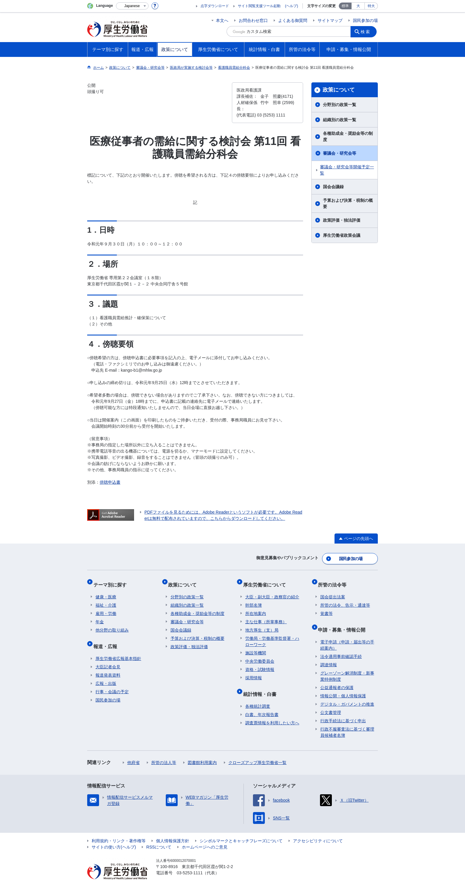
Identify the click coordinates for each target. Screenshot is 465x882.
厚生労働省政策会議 (341, 235)
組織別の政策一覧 (339, 119)
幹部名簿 (253, 598)
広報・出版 (105, 672)
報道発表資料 (107, 663)
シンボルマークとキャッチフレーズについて (241, 829)
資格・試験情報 (259, 662)
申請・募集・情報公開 (344, 620)
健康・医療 (105, 590)
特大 (371, 6)
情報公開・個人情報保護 (343, 684)
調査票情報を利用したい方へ (272, 711)
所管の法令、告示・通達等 (345, 598)
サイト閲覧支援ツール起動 (259, 6)
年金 (99, 615)
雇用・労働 (105, 606)
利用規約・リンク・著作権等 (119, 829)
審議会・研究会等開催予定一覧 (347, 169)
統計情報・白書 (261, 684)
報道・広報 (107, 637)
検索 (367, 31)
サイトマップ (330, 20)
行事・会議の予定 (112, 680)
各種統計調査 (257, 694)
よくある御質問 (292, 20)
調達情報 (328, 653)
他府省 (133, 751)
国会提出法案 (332, 590)
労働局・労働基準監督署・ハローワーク (272, 634)
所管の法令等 (334, 580)
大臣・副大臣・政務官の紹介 (272, 590)
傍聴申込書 (110, 482)
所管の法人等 (163, 751)
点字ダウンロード (214, 6)
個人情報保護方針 (172, 829)
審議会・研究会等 (339, 153)
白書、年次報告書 (261, 703)
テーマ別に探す (112, 580)
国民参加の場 (365, 20)
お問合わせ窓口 (253, 20)
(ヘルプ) (291, 6)
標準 (345, 6)
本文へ (222, 20)
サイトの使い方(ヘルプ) (114, 835)
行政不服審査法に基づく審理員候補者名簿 (347, 720)
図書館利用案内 (202, 751)
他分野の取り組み (112, 623)
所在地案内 (255, 606)
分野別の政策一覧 (339, 104)
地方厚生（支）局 (261, 623)
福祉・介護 (105, 598)
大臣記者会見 (107, 655)
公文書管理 (330, 701)
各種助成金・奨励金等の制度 (348, 136)
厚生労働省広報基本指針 (118, 647)
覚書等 (326, 606)
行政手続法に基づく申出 (343, 709)
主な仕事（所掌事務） (266, 615)
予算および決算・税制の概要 (348, 203)
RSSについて (158, 835)
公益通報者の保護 (336, 676)
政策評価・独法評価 (341, 220)
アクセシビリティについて (318, 829)
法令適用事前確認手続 (341, 645)
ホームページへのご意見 (204, 835)
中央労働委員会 (259, 654)
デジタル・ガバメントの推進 (347, 692)
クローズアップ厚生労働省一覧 (257, 751)
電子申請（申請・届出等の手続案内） (347, 633)
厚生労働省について (266, 580)
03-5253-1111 (190, 861)
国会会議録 (333, 186)
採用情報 (253, 671)
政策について (339, 90)
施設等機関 (255, 646)
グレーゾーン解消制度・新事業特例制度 (347, 664)
